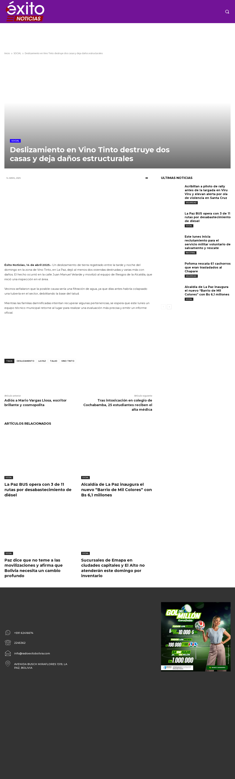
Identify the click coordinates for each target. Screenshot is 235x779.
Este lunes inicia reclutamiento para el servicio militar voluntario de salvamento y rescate (208, 242)
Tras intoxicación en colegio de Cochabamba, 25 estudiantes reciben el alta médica (117, 405)
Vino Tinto (67, 361)
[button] (227, 11)
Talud (53, 361)
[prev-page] (163, 306)
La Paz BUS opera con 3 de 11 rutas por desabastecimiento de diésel (39, 489)
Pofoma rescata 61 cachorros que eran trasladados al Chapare (208, 267)
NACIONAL (190, 252)
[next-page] (169, 306)
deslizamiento (25, 361)
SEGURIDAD (191, 202)
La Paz (42, 361)
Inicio (7, 53)
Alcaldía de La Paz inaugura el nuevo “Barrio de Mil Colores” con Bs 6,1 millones (113, 489)
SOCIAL (17, 53)
